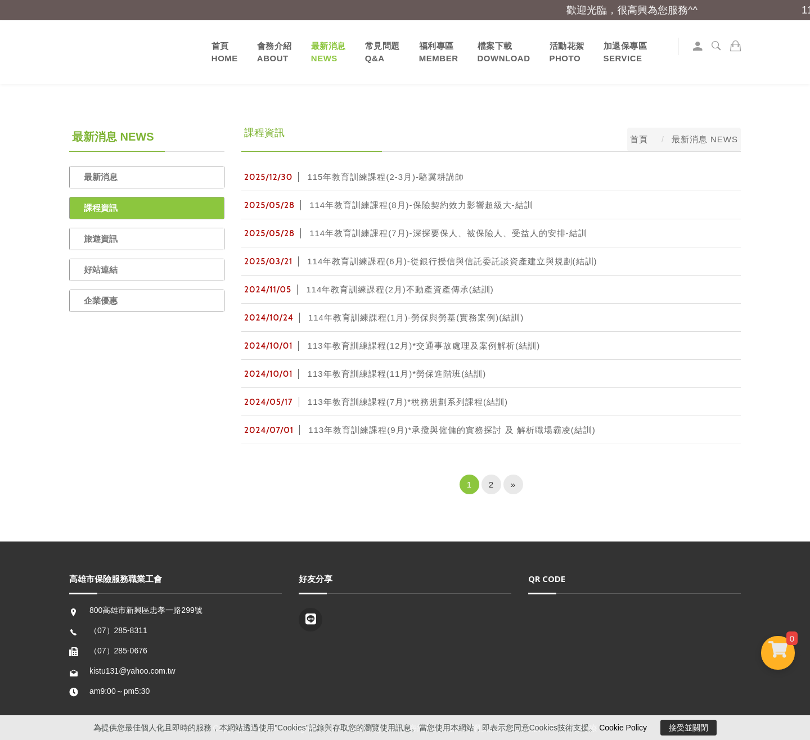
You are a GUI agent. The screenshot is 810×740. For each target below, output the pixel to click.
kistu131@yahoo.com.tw (132, 670)
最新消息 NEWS (328, 52)
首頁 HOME (225, 52)
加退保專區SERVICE (625, 52)
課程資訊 (101, 208)
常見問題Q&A (382, 52)
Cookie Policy (623, 727)
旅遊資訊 (101, 238)
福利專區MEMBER (438, 52)
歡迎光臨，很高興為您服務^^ (639, 10)
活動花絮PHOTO (567, 52)
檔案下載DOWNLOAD (504, 52)
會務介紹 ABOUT (274, 52)
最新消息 (101, 177)
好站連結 (101, 269)
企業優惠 (101, 300)
